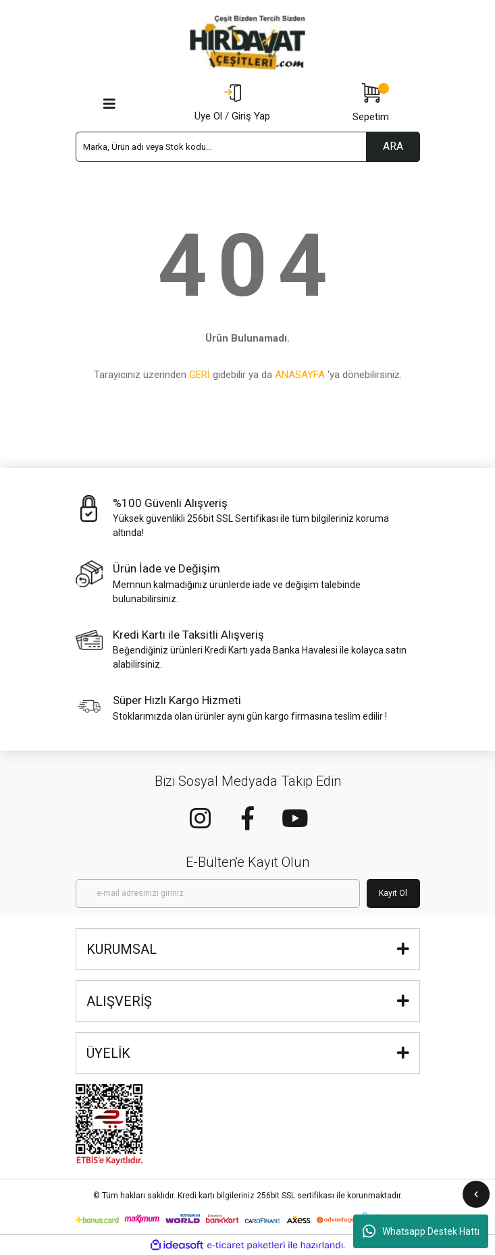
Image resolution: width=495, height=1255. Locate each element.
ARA (393, 146)
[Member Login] (232, 104)
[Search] (248, 147)
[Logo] (248, 43)
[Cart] (371, 104)
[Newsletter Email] (218, 893)
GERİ (199, 375)
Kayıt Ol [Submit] (393, 893)
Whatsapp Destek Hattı (421, 1231)
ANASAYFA (300, 375)
